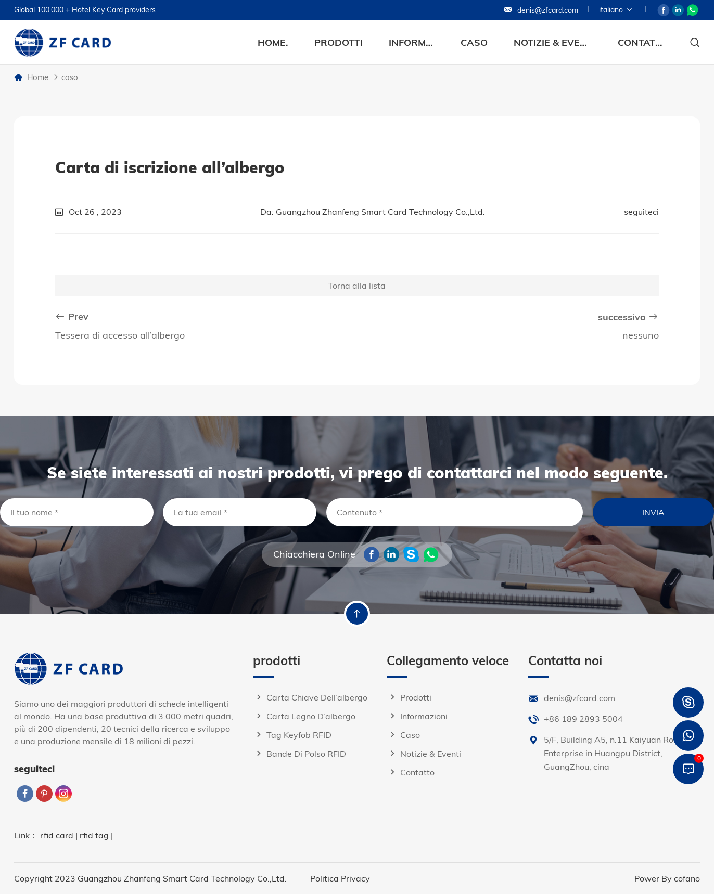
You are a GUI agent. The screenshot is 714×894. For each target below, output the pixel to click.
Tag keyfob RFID (292, 735)
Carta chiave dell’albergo (310, 697)
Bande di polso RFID (299, 753)
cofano (687, 878)
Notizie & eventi (553, 42)
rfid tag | (96, 835)
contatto (641, 42)
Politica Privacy (340, 878)
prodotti (338, 42)
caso (474, 42)
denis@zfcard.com (541, 10)
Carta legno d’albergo (304, 716)
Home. (273, 42)
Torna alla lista (357, 285)
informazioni (412, 42)
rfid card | (60, 835)
